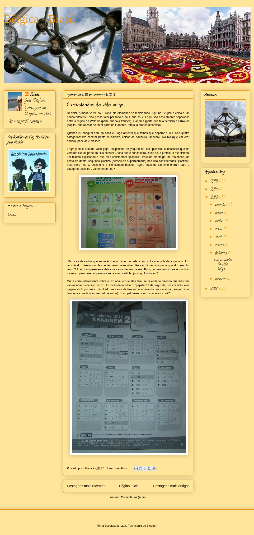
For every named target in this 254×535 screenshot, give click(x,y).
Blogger (151, 525)
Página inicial (129, 486)
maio (219, 229)
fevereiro (221, 253)
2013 (215, 198)
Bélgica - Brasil (39, 19)
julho (219, 213)
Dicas (12, 215)
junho (219, 221)
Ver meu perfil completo (25, 122)
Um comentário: (117, 468)
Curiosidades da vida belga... (96, 104)
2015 (215, 181)
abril (219, 237)
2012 (215, 289)
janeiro (220, 279)
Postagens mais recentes (86, 486)
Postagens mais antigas (171, 486)
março (220, 245)
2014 (215, 190)
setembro (222, 205)
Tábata (34, 95)
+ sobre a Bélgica (20, 206)
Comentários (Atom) (133, 497)
